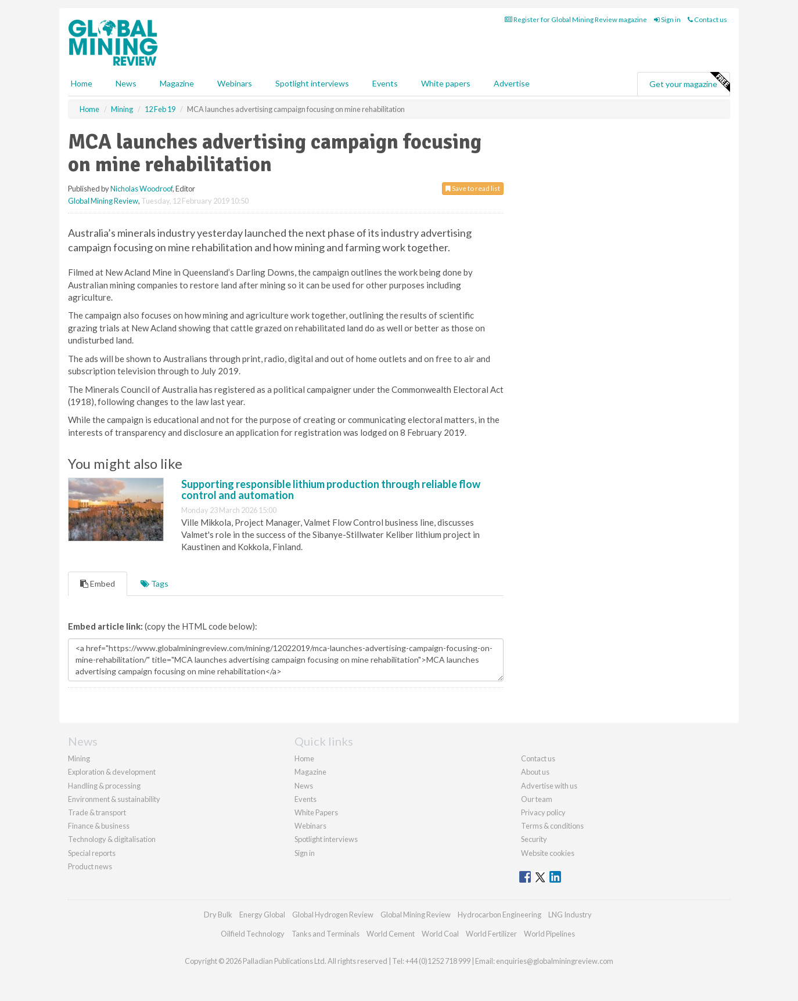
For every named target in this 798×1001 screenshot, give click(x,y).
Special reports (92, 853)
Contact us (707, 19)
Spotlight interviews (312, 83)
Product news (90, 866)
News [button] (126, 83)
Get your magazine (689, 82)
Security (534, 839)
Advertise (512, 83)
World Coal (440, 933)
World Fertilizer (491, 933)
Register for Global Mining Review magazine (576, 19)
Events (385, 83)
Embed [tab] (97, 583)
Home (81, 83)
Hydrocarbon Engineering (499, 914)
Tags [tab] (154, 583)
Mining (79, 758)
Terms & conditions (552, 825)
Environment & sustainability (114, 799)
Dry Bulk (218, 914)
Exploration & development (112, 771)
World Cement (390, 933)
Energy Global (262, 914)
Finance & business (99, 825)
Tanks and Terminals (326, 933)
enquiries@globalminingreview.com (554, 961)
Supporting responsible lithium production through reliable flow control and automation (330, 490)
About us (535, 771)
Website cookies (547, 853)
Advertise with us (549, 785)
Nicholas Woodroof (141, 188)
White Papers (316, 812)
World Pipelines (549, 933)
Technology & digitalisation (112, 839)
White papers (445, 83)
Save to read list (472, 188)
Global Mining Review (103, 200)
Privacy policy (543, 812)
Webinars (234, 83)
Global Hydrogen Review (332, 914)
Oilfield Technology (253, 933)
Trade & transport (97, 812)
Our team (536, 799)
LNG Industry (570, 914)
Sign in (667, 19)
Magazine (177, 83)
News (303, 785)
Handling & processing (104, 785)
